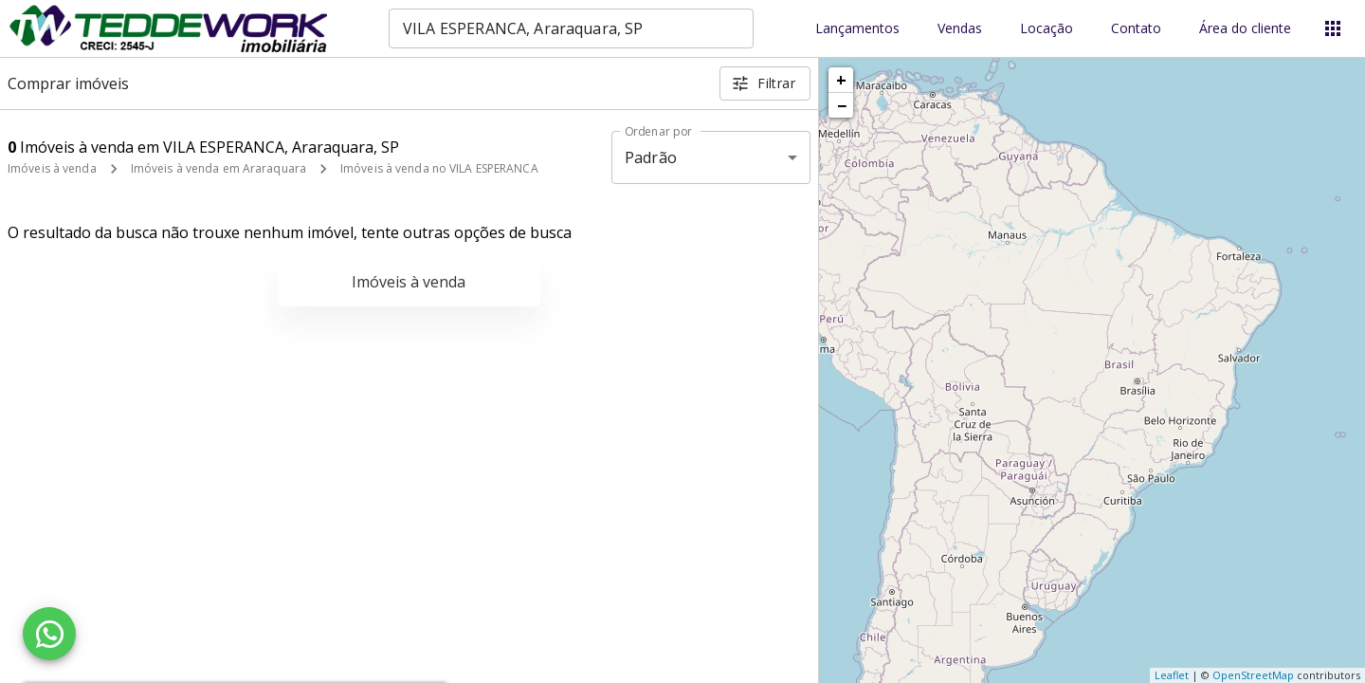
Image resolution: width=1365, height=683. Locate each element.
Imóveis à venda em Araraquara (218, 168)
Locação (1046, 29)
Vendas (959, 29)
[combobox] (571, 28)
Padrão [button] (651, 157)
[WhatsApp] (49, 633)
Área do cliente (1245, 29)
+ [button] (841, 79)
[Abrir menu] (1333, 28)
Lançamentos (857, 29)
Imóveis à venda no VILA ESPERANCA (439, 168)
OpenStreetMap (1253, 675)
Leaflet (1172, 675)
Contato (1136, 29)
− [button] (841, 105)
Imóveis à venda (52, 168)
